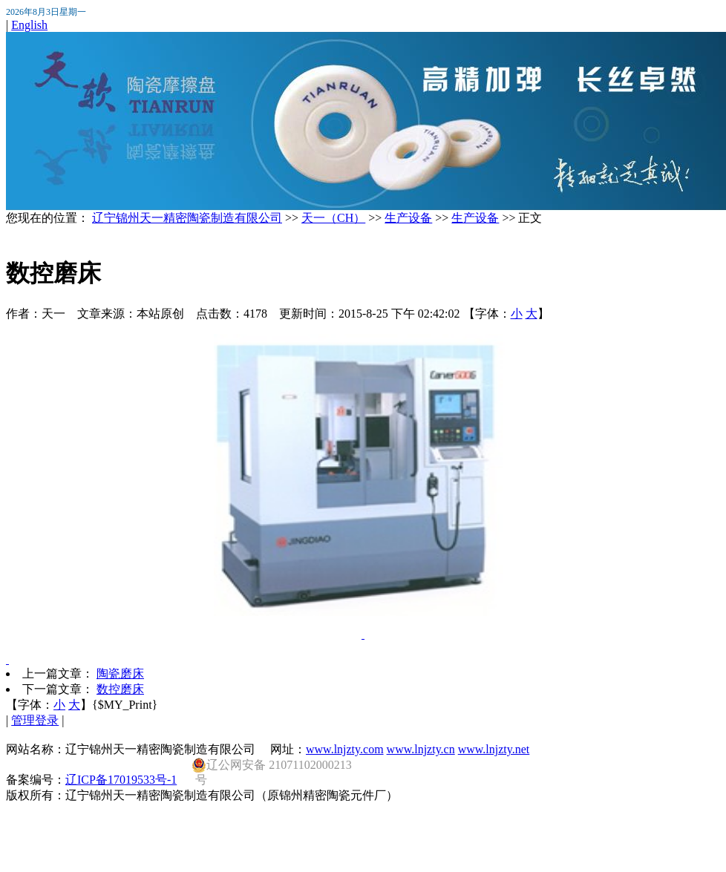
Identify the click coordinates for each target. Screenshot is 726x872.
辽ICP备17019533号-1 (121, 779)
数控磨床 (120, 689)
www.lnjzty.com (345, 749)
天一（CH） (333, 218)
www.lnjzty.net (494, 749)
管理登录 (35, 720)
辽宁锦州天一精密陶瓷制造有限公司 (187, 218)
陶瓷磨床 (120, 673)
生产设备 (408, 218)
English (29, 25)
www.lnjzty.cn (421, 749)
